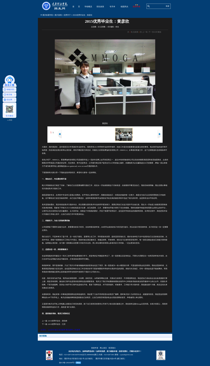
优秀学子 (67, 15)
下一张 (151, 32)
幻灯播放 (157, 32)
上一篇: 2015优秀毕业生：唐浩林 (54, 321)
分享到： (44, 330)
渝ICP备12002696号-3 (67, 363)
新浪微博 (61, 330)
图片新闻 (58, 15)
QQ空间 (51, 330)
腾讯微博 (69, 330)
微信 (56, 330)
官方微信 (9, 110)
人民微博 (76, 330)
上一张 (144, 32)
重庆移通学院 (47, 15)
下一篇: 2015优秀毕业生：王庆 (53, 324)
